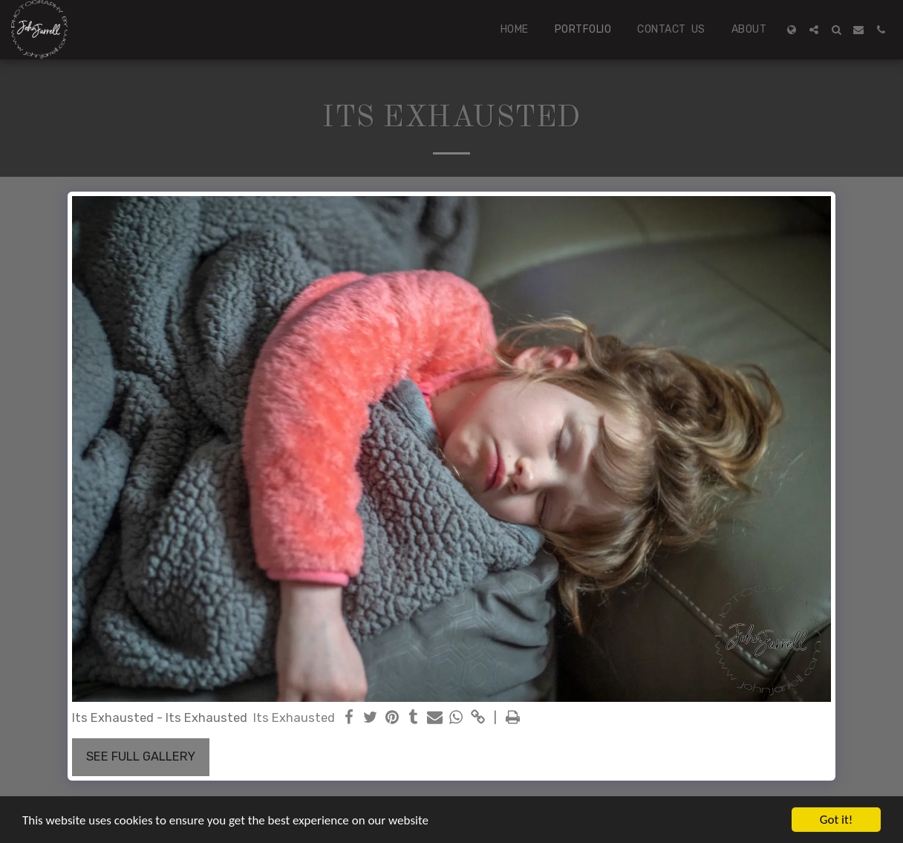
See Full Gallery (140, 756)
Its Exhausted (294, 718)
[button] (813, 30)
